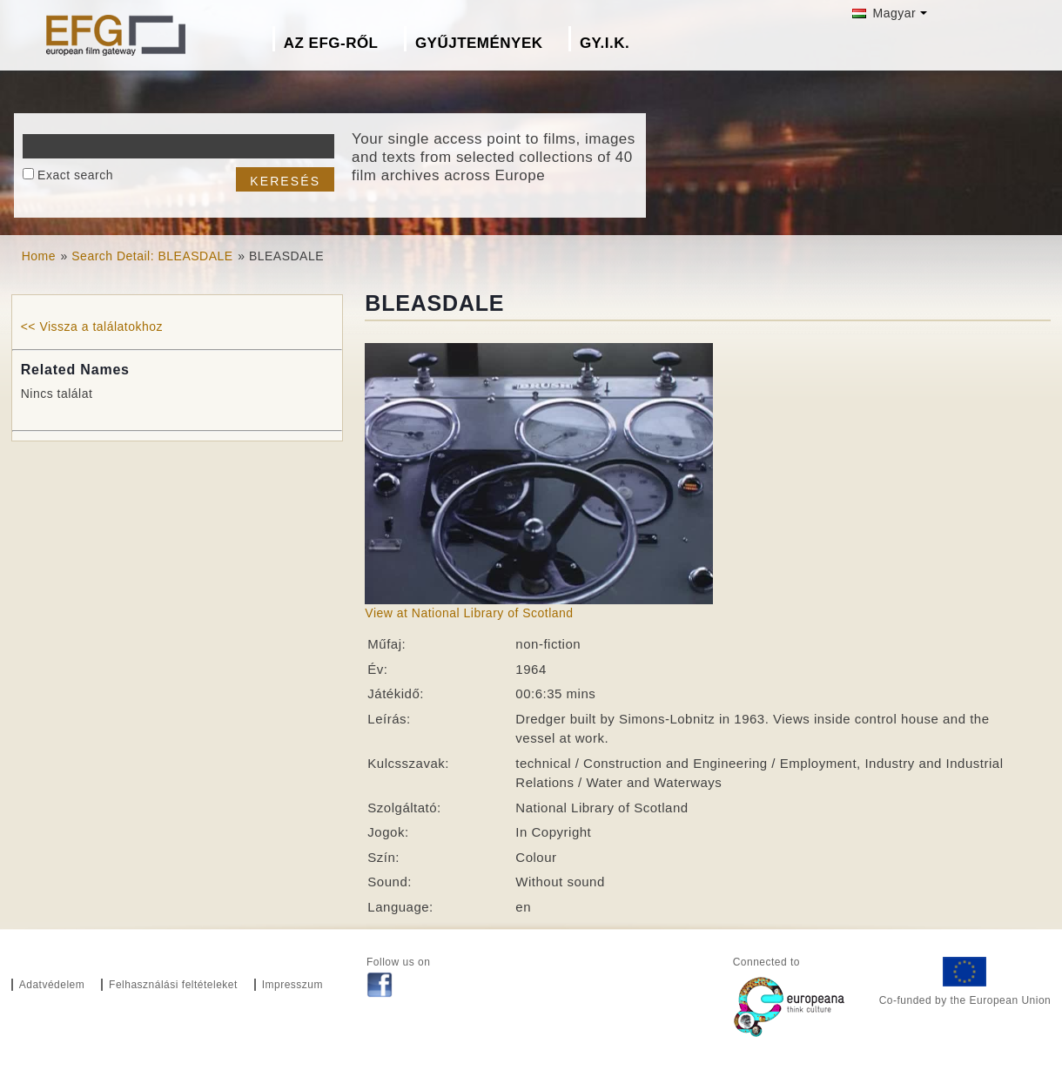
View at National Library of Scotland (469, 613)
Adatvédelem (52, 985)
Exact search (75, 175)
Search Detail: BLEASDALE (151, 256)
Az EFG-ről (331, 43)
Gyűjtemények (479, 43)
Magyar (884, 13)
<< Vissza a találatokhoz (92, 326)
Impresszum (292, 985)
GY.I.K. (604, 43)
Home (39, 256)
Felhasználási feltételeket (173, 985)
